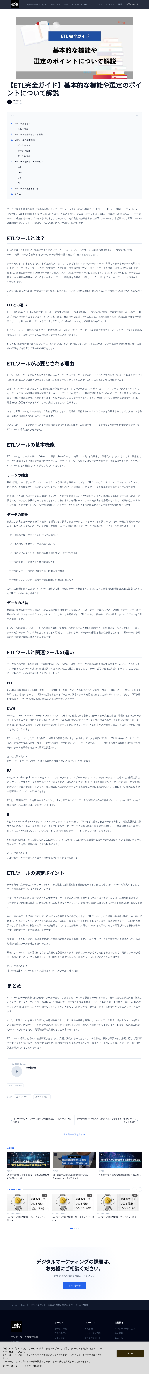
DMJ (23, 1305)
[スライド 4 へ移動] (78, 1228)
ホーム (14, 1305)
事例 (66, 4)
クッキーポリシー (11, 1366)
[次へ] (140, 1189)
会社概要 (119, 1333)
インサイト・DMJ (81, 4)
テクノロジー (61, 1337)
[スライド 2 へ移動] (74, 1228)
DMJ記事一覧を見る (74, 1134)
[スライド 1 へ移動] (71, 1228)
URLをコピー (42, 1096)
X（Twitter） (22, 1096)
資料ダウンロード (93, 1337)
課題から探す (61, 1333)
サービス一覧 (61, 1328)
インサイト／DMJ (93, 1333)
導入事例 (89, 1328)
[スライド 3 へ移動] (76, 1228)
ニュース (98, 4)
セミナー (110, 4)
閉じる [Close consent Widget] (130, 1353)
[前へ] (134, 1189)
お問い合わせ (132, 4)
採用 (120, 4)
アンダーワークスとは (35, 4)
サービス (55, 4)
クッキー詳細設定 (33, 1366)
